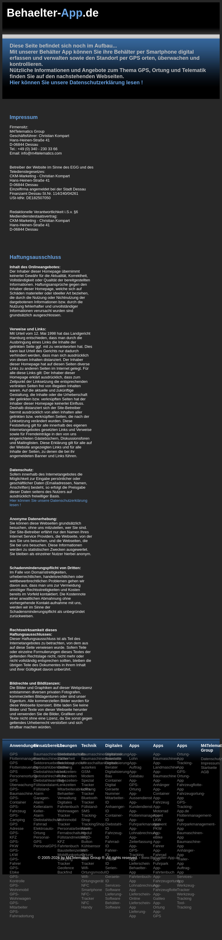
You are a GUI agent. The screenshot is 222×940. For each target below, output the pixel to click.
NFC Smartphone (91, 887)
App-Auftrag (135, 765)
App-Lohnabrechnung (143, 830)
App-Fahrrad (159, 852)
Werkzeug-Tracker (186, 887)
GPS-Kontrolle (17, 878)
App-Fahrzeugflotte (165, 887)
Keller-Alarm (39, 813)
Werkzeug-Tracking (186, 896)
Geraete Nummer (112, 791)
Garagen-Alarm (42, 800)
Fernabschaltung (72, 833)
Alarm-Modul (86, 830)
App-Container (161, 791)
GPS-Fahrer (15, 861)
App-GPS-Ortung (135, 784)
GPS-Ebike (14, 870)
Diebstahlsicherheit (50, 771)
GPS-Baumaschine (21, 791)
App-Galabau (136, 773)
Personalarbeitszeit (74, 828)
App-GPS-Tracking (136, 850)
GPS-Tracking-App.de (185, 806)
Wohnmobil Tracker (67, 822)
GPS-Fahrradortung (22, 913)
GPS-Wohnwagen (20, 896)
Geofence (66, 868)
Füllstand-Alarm (42, 791)
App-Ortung (159, 905)
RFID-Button (86, 839)
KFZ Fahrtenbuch (68, 843)
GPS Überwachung (21, 782)
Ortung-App (183, 756)
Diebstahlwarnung (49, 780)
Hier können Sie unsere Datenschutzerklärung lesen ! (76, 82)
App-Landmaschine (165, 765)
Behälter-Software (113, 905)
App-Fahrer (158, 843)
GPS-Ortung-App (183, 776)
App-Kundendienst (140, 804)
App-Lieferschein (139, 861)
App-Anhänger (161, 782)
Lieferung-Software (113, 896)
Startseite (209, 767)
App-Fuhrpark (160, 861)
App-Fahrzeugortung (166, 878)
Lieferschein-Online (140, 896)
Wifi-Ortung (87, 852)
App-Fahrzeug (161, 800)
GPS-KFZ (14, 835)
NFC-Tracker (87, 896)
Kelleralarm (43, 806)
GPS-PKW (14, 843)
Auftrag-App (183, 870)
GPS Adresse (17, 826)
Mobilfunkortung (71, 855)
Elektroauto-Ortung (44, 830)
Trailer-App (183, 861)
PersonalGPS (45, 846)
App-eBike (158, 835)
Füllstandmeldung (73, 837)
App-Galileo (159, 896)
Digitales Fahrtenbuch (68, 804)
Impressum (210, 763)
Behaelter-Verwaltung (67, 795)
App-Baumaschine (164, 773)
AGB (205, 772)
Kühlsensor (90, 846)
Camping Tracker (65, 861)
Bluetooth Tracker (89, 800)
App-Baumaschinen (165, 756)
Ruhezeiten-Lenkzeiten (68, 782)
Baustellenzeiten (71, 850)
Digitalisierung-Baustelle (117, 756)
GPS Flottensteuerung (24, 765)
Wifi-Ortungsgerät (92, 878)
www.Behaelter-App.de (160, 857)
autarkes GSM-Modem (88, 771)
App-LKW (157, 817)
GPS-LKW (14, 852)
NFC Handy (86, 905)
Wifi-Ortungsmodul (93, 870)
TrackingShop (93, 824)
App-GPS (157, 913)
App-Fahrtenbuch (163, 870)
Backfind (65, 872)
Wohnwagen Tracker (68, 813)
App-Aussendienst (140, 795)
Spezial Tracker (87, 782)
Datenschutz (211, 759)
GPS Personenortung (23, 773)
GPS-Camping (17, 817)
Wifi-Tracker (87, 861)
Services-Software (113, 887)
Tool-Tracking (184, 905)
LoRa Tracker (87, 791)
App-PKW (157, 826)
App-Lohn (133, 756)
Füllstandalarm (46, 785)
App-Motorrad (160, 808)
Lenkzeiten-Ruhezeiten (67, 773)
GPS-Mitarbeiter (18, 905)
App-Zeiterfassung (140, 839)
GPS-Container (18, 800)
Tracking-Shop (89, 817)
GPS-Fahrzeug (18, 808)
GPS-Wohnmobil (19, 887)
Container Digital (113, 782)
